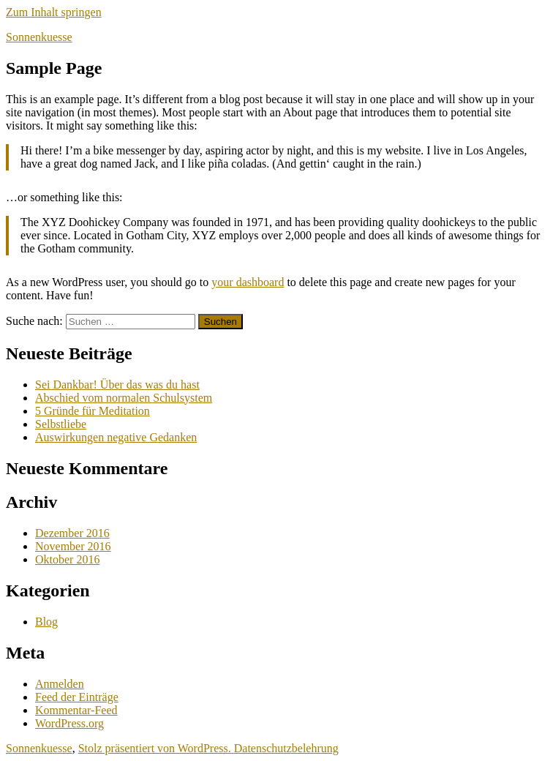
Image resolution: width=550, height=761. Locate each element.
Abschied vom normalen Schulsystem (123, 397)
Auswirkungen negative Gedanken (116, 437)
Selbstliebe (60, 424)
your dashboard (247, 282)
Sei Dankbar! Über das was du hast (117, 384)
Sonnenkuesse (39, 37)
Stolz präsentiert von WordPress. (156, 748)
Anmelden (59, 684)
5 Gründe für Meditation (92, 411)
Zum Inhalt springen (54, 12)
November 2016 (73, 546)
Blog (46, 621)
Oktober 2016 (67, 559)
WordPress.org (69, 723)
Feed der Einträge (76, 697)
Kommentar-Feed (76, 710)
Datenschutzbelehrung (286, 748)
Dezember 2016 (72, 533)
